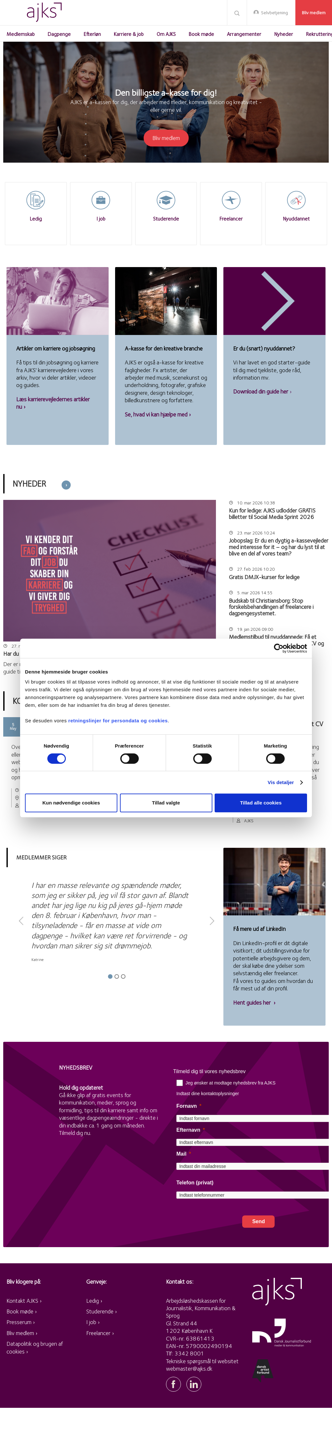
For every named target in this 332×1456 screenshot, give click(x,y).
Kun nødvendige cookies (71, 802)
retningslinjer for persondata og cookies (118, 720)
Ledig (92, 1300)
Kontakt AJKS (22, 1300)
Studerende (99, 1311)
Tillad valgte (166, 802)
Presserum (18, 1322)
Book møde (19, 1311)
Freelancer (98, 1333)
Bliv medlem (314, 12)
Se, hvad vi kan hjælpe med (156, 414)
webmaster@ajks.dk (189, 1368)
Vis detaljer (281, 782)
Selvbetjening (274, 12)
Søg (237, 13)
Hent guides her (252, 1002)
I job (91, 1322)
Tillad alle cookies (260, 802)
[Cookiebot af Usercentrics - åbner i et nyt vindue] (278, 648)
